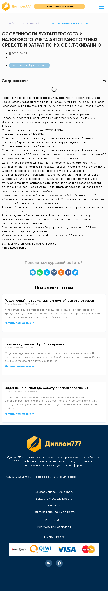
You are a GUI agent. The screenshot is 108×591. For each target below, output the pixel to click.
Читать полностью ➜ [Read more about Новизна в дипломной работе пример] (19, 366)
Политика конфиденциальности (54, 512)
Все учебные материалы (54, 527)
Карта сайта (54, 520)
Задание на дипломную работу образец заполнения (46, 388)
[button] (101, 6)
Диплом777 (9, 23)
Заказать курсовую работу (54, 498)
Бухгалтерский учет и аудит (69, 23)
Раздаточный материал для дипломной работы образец (49, 300)
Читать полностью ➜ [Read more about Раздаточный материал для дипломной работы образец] (19, 322)
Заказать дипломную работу (54, 492)
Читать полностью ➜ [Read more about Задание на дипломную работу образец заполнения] (19, 413)
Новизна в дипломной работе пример (34, 344)
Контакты (54, 505)
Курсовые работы (32, 23)
